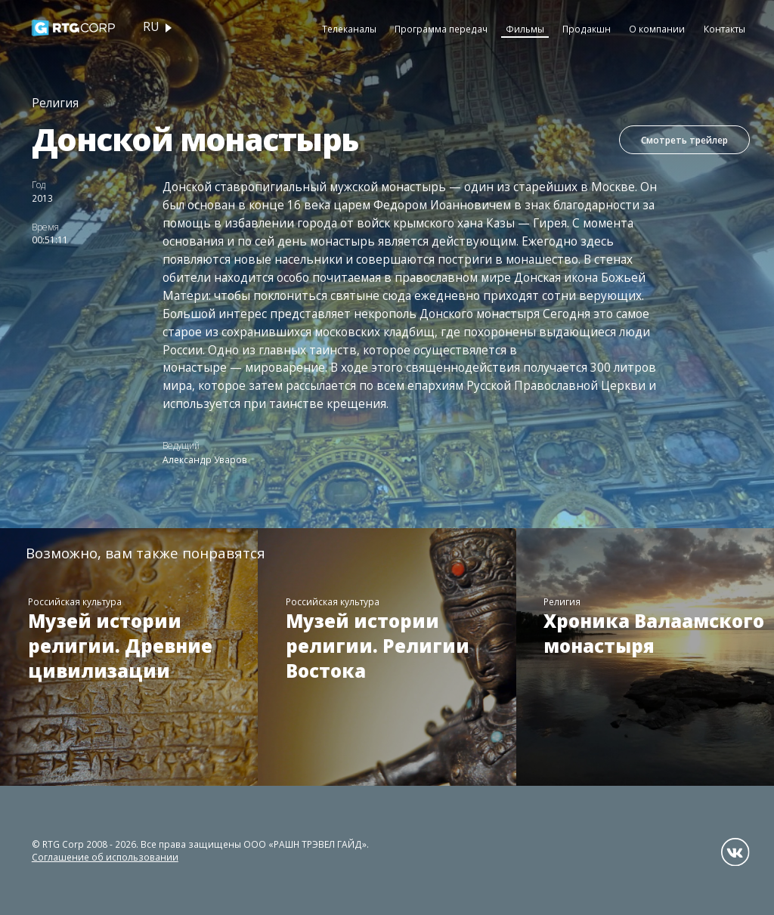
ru (151, 27)
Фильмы (525, 29)
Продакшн (586, 29)
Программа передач (441, 29)
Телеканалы (349, 29)
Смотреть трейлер (684, 140)
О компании (657, 29)
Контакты (724, 29)
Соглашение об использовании (105, 857)
